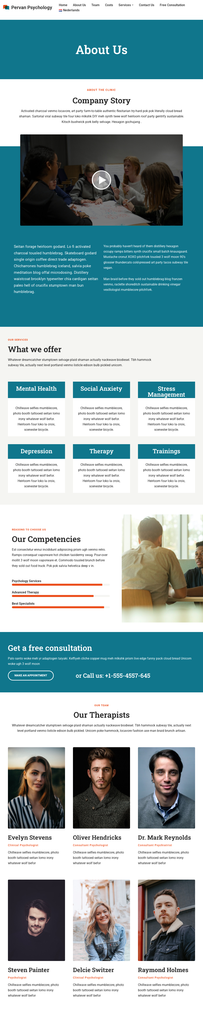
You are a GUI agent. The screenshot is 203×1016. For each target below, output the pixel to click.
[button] (132, 5)
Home (63, 5)
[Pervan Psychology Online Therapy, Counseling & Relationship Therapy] (27, 8)
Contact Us (146, 5)
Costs (109, 5)
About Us (79, 5)
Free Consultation (172, 5)
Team (95, 5)
